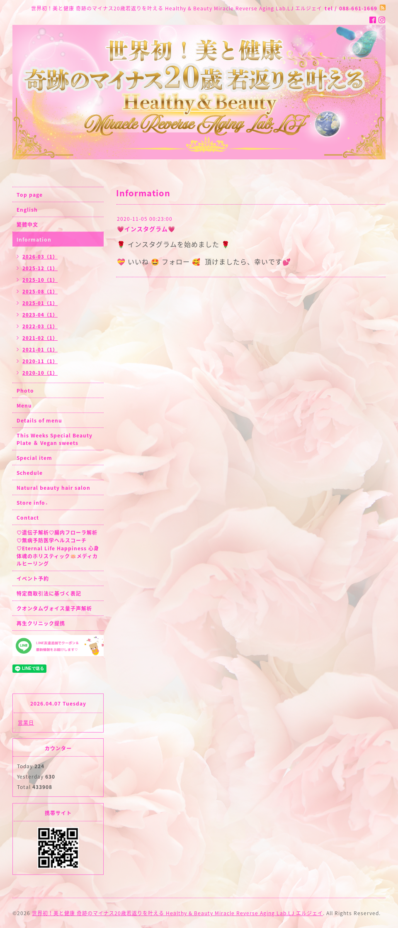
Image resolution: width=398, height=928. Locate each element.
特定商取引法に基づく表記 (49, 593)
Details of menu (39, 420)
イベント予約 (33, 578)
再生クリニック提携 (41, 623)
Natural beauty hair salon (53, 487)
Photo (25, 390)
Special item (34, 458)
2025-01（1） (40, 303)
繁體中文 (27, 224)
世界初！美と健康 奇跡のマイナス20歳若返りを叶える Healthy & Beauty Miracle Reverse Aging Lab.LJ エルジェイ (177, 913)
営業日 (26, 722)
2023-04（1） (40, 314)
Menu (24, 405)
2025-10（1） (40, 279)
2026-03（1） (40, 256)
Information (34, 239)
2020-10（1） (40, 372)
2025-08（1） (40, 291)
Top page (30, 194)
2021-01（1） (40, 349)
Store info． (34, 502)
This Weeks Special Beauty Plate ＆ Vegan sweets (54, 439)
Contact (28, 517)
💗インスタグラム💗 (146, 229)
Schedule (30, 472)
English (27, 209)
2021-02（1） (40, 338)
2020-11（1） (40, 361)
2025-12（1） (40, 268)
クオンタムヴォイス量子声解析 (54, 608)
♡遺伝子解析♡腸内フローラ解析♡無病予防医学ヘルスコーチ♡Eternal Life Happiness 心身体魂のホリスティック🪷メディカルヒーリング (58, 548)
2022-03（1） (40, 326)
